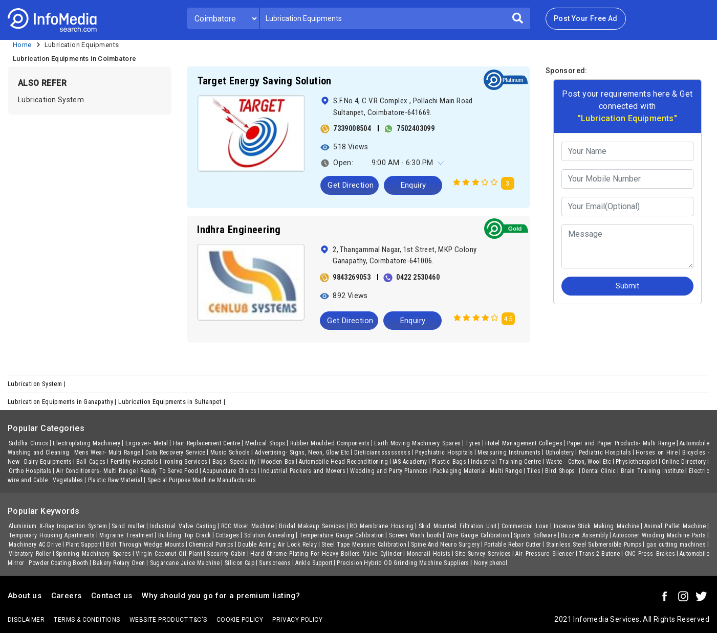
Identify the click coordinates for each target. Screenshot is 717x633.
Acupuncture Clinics (229, 470)
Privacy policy (297, 619)
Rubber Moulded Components (330, 443)
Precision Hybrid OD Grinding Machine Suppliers (403, 563)
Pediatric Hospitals (605, 452)
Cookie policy (239, 619)
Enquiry (413, 185)
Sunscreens (275, 563)
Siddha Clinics (28, 443)
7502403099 (415, 128)
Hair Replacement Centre (207, 443)
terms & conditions (87, 619)
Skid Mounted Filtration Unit (458, 526)
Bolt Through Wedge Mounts (145, 544)
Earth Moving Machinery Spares (417, 443)
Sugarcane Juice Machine (185, 563)
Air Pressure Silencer (544, 553)
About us (24, 595)
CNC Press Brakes (650, 553)
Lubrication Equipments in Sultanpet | (172, 401)
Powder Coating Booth (58, 563)
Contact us (112, 595)
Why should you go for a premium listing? (221, 595)
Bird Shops (561, 470)
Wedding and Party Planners (389, 470)
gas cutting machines (676, 544)
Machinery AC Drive (35, 544)
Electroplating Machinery (86, 443)
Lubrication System (51, 100)
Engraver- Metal (146, 443)
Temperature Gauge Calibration (341, 535)
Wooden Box (277, 461)
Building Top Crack (184, 535)
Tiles (533, 470)
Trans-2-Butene (599, 553)
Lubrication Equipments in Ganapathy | (63, 401)
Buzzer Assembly (584, 535)
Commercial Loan (525, 526)
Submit (627, 286)
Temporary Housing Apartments (52, 535)
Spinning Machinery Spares (93, 553)
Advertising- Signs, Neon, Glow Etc (302, 452)
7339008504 (352, 128)
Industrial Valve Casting (182, 526)
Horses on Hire (657, 452)
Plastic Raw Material (115, 480)
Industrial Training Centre (506, 461)
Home (22, 45)
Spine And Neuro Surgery (445, 544)
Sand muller (128, 526)
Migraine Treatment (126, 535)
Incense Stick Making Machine (597, 526)
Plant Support (83, 544)
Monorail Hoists (429, 553)
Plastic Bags (449, 461)
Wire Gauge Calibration (477, 535)
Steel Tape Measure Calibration (363, 544)
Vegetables (68, 480)
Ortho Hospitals (30, 470)
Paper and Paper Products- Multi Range (621, 443)
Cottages (227, 535)
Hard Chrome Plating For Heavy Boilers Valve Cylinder (326, 553)
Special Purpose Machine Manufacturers (201, 480)
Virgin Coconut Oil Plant (169, 553)
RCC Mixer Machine (247, 526)
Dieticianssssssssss (382, 452)
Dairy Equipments (48, 461)
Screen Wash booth (415, 535)
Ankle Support (313, 563)
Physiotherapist (636, 461)
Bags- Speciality (234, 461)
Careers (66, 595)
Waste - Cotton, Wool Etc (579, 461)
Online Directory (684, 461)
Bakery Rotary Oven (119, 563)
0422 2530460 (418, 277)
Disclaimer (26, 619)
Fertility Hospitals (135, 461)
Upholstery (560, 452)
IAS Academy (410, 461)
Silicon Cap (239, 563)
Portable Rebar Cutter (512, 544)
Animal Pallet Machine (675, 526)
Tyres (473, 443)
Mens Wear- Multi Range (107, 452)
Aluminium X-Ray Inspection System (58, 526)
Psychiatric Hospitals (444, 452)
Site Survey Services (483, 553)
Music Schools (230, 452)
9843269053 (352, 277)
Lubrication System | (37, 384)
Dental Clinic (599, 470)
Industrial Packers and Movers (303, 470)
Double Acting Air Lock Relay (277, 544)
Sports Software (535, 535)
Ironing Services (185, 461)
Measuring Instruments (508, 452)
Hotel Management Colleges (523, 443)
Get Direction (351, 185)
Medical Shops (265, 443)
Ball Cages (91, 461)
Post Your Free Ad (586, 18)
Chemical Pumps (211, 544)
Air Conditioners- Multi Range (96, 470)
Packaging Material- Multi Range (478, 470)
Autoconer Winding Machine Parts (659, 535)
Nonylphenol (490, 563)
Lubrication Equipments (82, 45)
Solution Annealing (269, 535)
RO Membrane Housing (382, 526)
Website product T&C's (168, 619)
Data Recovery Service (175, 452)
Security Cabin (226, 553)
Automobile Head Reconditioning (343, 461)
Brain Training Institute (652, 470)
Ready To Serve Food (169, 470)
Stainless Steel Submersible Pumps (594, 544)
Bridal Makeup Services (312, 526)
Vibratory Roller (30, 553)
